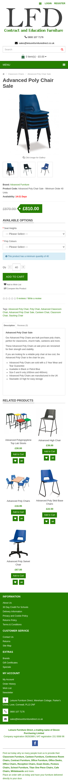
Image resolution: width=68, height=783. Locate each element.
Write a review (34, 298)
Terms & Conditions (12, 624)
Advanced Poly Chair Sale (21, 312)
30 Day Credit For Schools (15, 607)
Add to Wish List (12, 284)
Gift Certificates (10, 662)
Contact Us (8, 637)
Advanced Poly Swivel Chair (18, 563)
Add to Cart (15, 276)
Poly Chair (35, 309)
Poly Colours (10, 241)
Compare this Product (15, 288)
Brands (6, 658)
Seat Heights (10, 228)
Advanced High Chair (49, 440)
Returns (6, 641)
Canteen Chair (42, 312)
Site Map (7, 645)
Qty (4, 267)
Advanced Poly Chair (18, 309)
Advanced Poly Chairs (18, 501)
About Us (7, 603)
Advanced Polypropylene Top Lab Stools (18, 442)
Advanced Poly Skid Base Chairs (49, 502)
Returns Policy (10, 620)
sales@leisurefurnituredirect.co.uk (34, 43)
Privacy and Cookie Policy (15, 616)
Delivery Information (12, 611)
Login (48, 3)
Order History (9, 684)
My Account (8, 679)
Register (59, 3)
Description (9, 325)
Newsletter (8, 692)
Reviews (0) (22, 325)
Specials (7, 667)
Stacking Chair (16, 315)
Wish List (7, 688)
